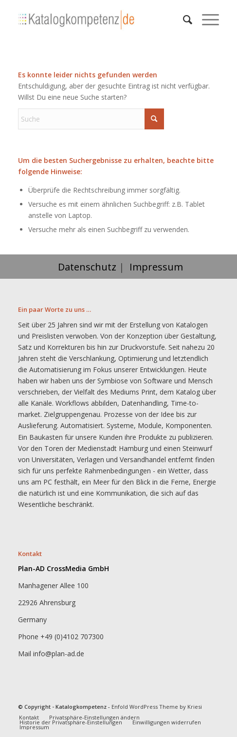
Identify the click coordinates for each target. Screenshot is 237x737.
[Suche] (182, 19)
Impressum (156, 266)
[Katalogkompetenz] (98, 19)
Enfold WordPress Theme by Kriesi (156, 706)
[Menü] (205, 19)
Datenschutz (87, 266)
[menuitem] (182, 19)
